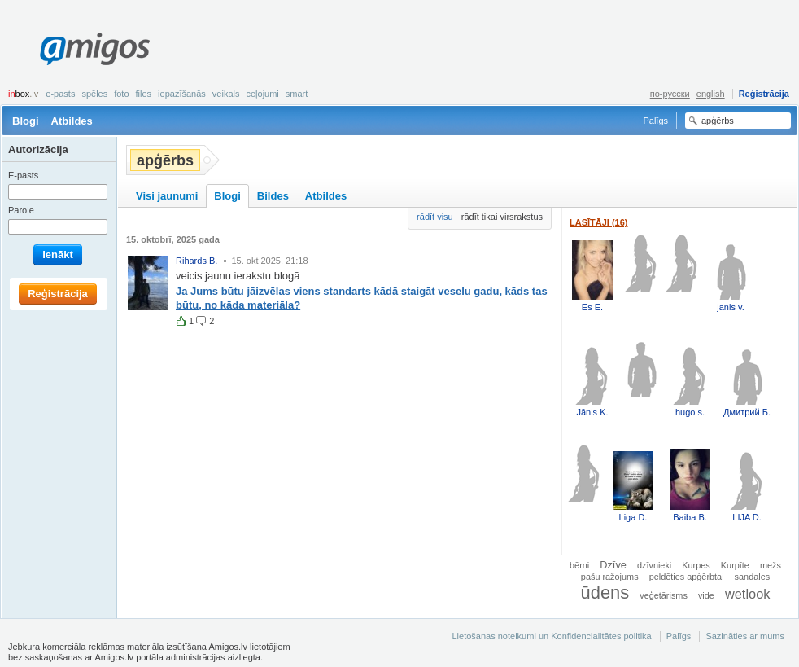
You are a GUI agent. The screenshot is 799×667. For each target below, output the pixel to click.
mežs (770, 565)
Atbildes (72, 121)
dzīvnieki (654, 565)
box (23, 94)
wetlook (748, 593)
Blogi (25, 121)
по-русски (670, 94)
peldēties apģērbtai (686, 576)
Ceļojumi (262, 94)
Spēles (94, 94)
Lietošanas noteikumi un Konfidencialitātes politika (551, 636)
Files (144, 94)
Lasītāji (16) (599, 222)
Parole (21, 210)
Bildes (273, 196)
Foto (121, 94)
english (710, 94)
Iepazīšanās (182, 94)
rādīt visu (435, 217)
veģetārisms (664, 595)
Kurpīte (735, 565)
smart (297, 94)
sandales (753, 576)
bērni (579, 565)
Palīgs (655, 120)
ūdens (605, 592)
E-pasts (60, 94)
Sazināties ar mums (744, 636)
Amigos (95, 49)
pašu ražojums (610, 576)
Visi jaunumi (167, 196)
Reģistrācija (764, 94)
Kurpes (695, 565)
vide (706, 595)
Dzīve (613, 565)
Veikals (226, 94)
